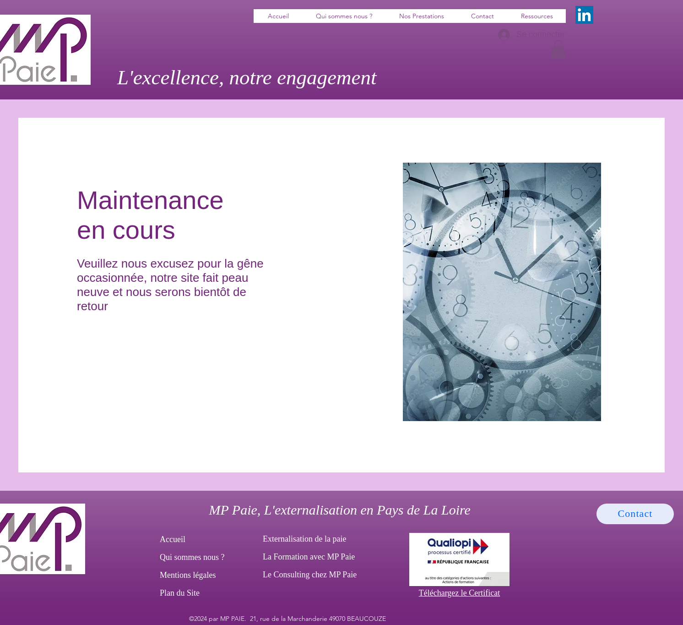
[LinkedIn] (584, 15)
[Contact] (635, 514)
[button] (558, 49)
